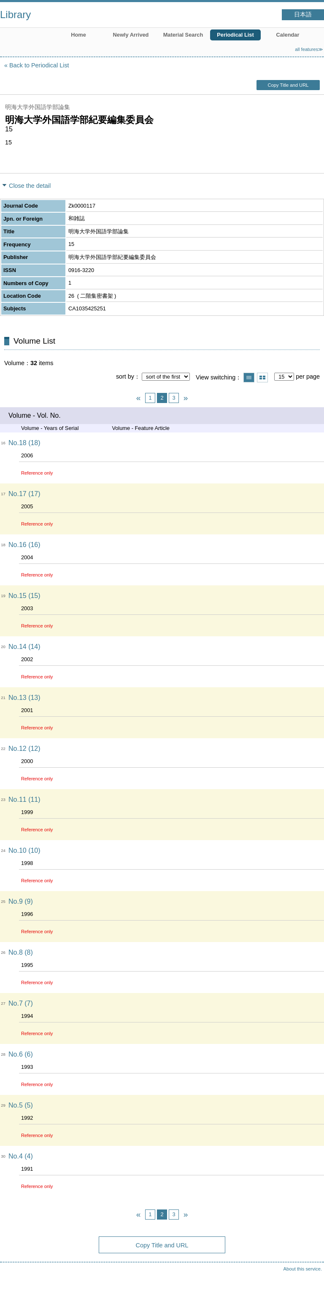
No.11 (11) (24, 799)
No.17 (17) (24, 493)
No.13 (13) (24, 697)
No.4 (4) (20, 1156)
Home (78, 35)
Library (15, 14)
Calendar (288, 35)
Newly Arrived (131, 35)
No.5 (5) (20, 1105)
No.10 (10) (24, 850)
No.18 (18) (24, 442)
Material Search (183, 35)
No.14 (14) (24, 646)
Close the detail (30, 185)
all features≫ (309, 49)
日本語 (303, 14)
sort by (125, 376)
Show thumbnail (262, 377)
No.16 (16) (24, 544)
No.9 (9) (20, 901)
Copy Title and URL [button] (287, 85)
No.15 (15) (24, 595)
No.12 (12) (24, 748)
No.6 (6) (20, 1054)
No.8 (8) (20, 952)
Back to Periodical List (39, 65)
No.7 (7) (20, 1003)
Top (309, 1277)
